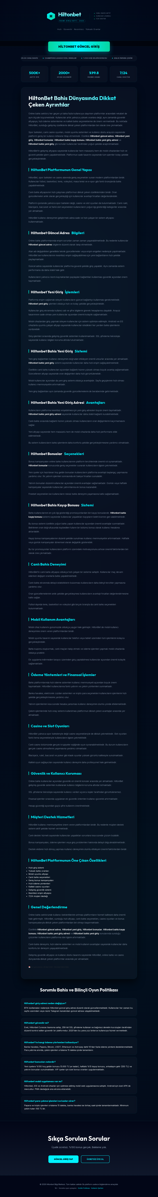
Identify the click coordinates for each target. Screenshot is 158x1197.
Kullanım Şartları (97, 1188)
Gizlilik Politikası (84, 1188)
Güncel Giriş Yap (63, 1159)
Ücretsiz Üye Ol (95, 1159)
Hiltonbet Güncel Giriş (79, 46)
